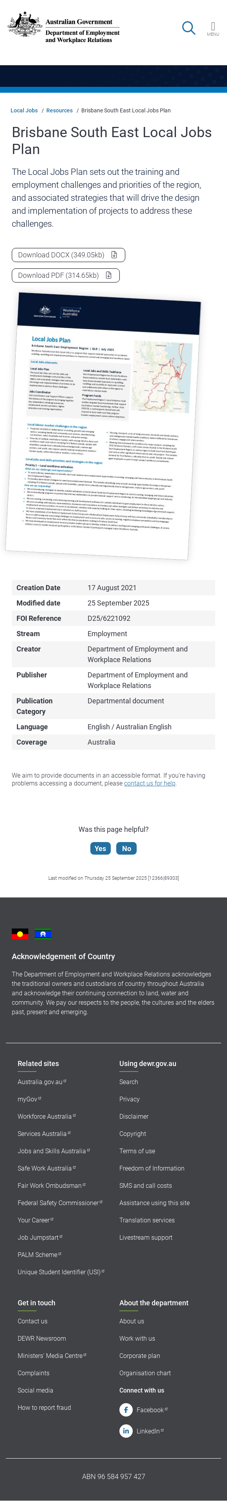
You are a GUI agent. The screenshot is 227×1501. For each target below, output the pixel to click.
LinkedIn (148, 1431)
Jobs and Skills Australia (52, 1151)
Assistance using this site (154, 1203)
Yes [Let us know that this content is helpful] (100, 848)
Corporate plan (139, 1356)
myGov (27, 1099)
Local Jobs (24, 110)
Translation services (147, 1220)
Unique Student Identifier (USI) (59, 1272)
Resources (59, 110)
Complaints (33, 1373)
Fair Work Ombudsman (50, 1185)
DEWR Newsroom (42, 1338)
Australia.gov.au (40, 1082)
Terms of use (137, 1151)
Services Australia (42, 1134)
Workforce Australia (45, 1116)
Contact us (33, 1321)
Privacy (129, 1099)
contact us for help (150, 783)
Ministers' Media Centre (50, 1356)
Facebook (150, 1410)
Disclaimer (133, 1116)
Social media (35, 1390)
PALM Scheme (37, 1255)
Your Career (33, 1220)
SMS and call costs (145, 1185)
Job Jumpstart (38, 1237)
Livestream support (145, 1237)
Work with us (137, 1338)
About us (131, 1321)
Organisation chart (145, 1373)
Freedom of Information (152, 1168)
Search (128, 1082)
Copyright (132, 1134)
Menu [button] (213, 34)
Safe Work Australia (45, 1168)
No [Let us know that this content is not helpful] (126, 848)
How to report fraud (44, 1407)
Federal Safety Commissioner (58, 1203)
